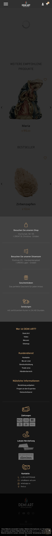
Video (26, 337)
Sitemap (26, 344)
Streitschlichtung (26, 365)
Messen (26, 340)
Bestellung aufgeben (26, 385)
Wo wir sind (26, 361)
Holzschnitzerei (26, 392)
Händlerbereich (26, 371)
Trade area (26, 368)
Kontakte (26, 358)
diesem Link (37, 531)
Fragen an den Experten (26, 389)
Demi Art (26, 333)
